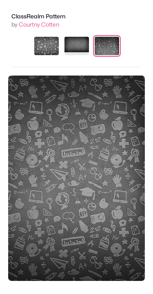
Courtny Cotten (39, 24)
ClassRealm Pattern (38, 16)
